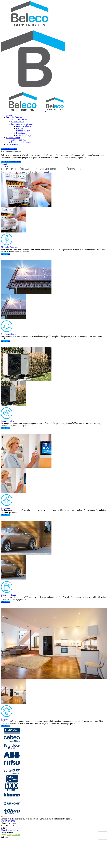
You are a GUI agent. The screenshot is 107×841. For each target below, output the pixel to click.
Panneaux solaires (23, 126)
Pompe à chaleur (23, 131)
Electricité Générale (9, 247)
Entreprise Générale (14, 117)
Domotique (20, 133)
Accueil (9, 115)
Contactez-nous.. (13, 144)
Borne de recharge (23, 135)
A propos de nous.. (18, 140)
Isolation (19, 128)
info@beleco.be (13, 835)
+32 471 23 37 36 (8, 821)
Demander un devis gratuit (22, 142)
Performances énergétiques (22, 124)
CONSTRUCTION (19, 119)
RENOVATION (17, 122)
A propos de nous (13, 137)
